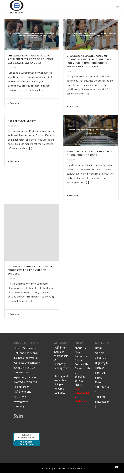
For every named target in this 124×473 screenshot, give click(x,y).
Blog (77, 352)
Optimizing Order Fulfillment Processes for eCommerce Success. (30, 270)
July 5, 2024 (12, 278)
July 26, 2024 (12, 67)
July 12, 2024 (71, 160)
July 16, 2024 (12, 126)
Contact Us (81, 364)
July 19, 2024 (71, 71)
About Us (80, 348)
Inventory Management (61, 368)
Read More (13, 103)
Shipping (59, 384)
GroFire (81, 468)
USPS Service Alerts (22, 121)
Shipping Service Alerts (80, 380)
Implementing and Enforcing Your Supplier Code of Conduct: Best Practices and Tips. (31, 59)
